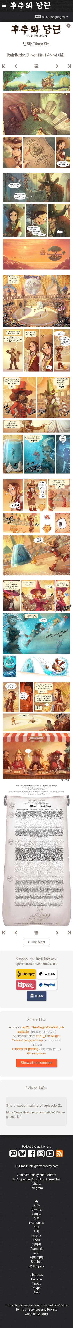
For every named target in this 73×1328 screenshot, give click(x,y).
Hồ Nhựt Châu (55, 55)
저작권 (36, 1244)
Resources (36, 1222)
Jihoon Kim (41, 43)
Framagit (36, 1248)
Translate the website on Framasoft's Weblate (36, 1305)
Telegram (36, 1188)
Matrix (36, 1183)
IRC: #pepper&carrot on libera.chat (36, 1179)
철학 (36, 1218)
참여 (36, 1227)
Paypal (36, 1288)
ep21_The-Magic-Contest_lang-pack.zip (36, 1040)
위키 (36, 1253)
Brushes (36, 1261)
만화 (36, 1205)
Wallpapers (36, 1266)
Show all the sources (36, 1063)
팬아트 (36, 1214)
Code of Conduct (36, 1314)
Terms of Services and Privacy (36, 1309)
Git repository (36, 1053)
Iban (36, 1292)
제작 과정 (36, 1257)
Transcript (38, 942)
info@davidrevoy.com (43, 1166)
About (37, 1240)
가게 (36, 1231)
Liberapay (36, 1274)
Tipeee (36, 1283)
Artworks (36, 1209)
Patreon (36, 1279)
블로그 (36, 1235)
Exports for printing (36, 1049)
